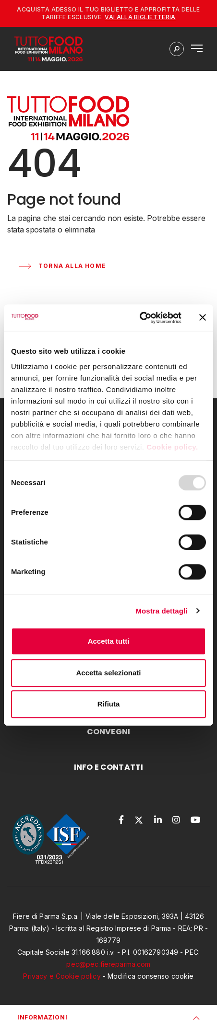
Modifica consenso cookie (150, 976)
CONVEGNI (108, 731)
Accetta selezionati (108, 673)
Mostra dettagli (161, 611)
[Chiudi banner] (202, 317)
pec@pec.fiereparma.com (108, 964)
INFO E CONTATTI (108, 767)
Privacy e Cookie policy (61, 976)
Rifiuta (108, 704)
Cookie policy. (173, 447)
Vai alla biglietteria (140, 17)
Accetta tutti (109, 641)
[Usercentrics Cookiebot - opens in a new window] (139, 318)
